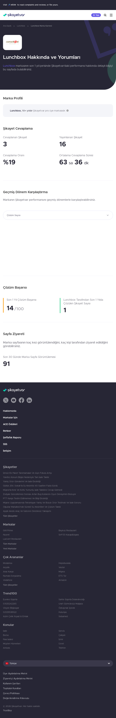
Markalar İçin (10, 417)
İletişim (7, 450)
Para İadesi (8, 639)
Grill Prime (8, 530)
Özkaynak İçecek (67, 608)
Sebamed (63, 616)
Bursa (5, 635)
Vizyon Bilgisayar (11, 608)
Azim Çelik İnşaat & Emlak (15, 616)
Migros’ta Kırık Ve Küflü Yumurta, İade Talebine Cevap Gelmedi (32, 490)
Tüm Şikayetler (10, 516)
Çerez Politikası (11, 693)
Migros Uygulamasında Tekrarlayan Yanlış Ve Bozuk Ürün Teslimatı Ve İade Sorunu (42, 502)
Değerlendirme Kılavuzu (16, 698)
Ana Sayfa (7, 26)
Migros (62, 571)
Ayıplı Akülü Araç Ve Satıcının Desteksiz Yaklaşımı (27, 511)
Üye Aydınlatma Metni (15, 673)
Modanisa (7, 563)
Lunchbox (21, 26)
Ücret (61, 643)
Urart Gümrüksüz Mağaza (71, 603)
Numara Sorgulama (12, 576)
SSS (5, 444)
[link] (58, 42)
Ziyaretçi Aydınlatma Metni (17, 678)
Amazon (63, 580)
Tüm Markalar (9, 544)
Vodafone (7, 580)
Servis (62, 631)
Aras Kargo (8, 571)
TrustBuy (7, 710)
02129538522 (9, 612)
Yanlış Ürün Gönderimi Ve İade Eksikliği (21, 481)
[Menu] (111, 15)
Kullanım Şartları (11, 683)
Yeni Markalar (9, 548)
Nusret (6, 534)
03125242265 (9, 603)
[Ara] (105, 15)
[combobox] (58, 215)
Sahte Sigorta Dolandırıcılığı (71, 599)
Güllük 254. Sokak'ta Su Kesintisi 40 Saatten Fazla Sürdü (30, 485)
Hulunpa (62, 612)
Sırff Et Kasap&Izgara (69, 534)
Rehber (7, 430)
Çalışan (62, 635)
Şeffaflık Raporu (12, 437)
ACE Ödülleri (10, 424)
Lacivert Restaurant (12, 539)
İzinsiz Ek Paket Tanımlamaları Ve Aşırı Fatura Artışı (27, 473)
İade (5, 631)
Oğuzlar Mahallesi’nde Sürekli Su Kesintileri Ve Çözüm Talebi (32, 507)
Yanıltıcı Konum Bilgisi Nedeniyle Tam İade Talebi (26, 477)
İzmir (61, 639)
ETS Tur (62, 576)
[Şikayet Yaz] (96, 15)
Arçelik (6, 567)
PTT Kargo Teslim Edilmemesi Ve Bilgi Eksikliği (25, 498)
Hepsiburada (64, 563)
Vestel (62, 567)
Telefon (62, 648)
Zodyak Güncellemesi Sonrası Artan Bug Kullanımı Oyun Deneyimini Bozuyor (39, 494)
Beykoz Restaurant (67, 530)
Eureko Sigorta (10, 599)
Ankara (6, 648)
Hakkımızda (9, 410)
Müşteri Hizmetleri (12, 643)
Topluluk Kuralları (12, 688)
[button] (67, 110)
